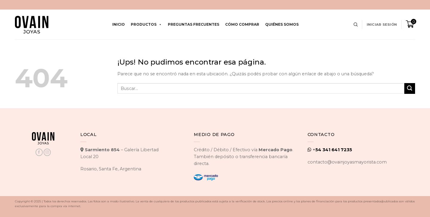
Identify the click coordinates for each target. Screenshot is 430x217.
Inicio (118, 24)
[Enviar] (409, 88)
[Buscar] (356, 24)
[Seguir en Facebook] (39, 152)
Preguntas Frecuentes (193, 24)
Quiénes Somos (282, 24)
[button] (382, 24)
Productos (146, 24)
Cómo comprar (242, 24)
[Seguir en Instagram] (47, 152)
